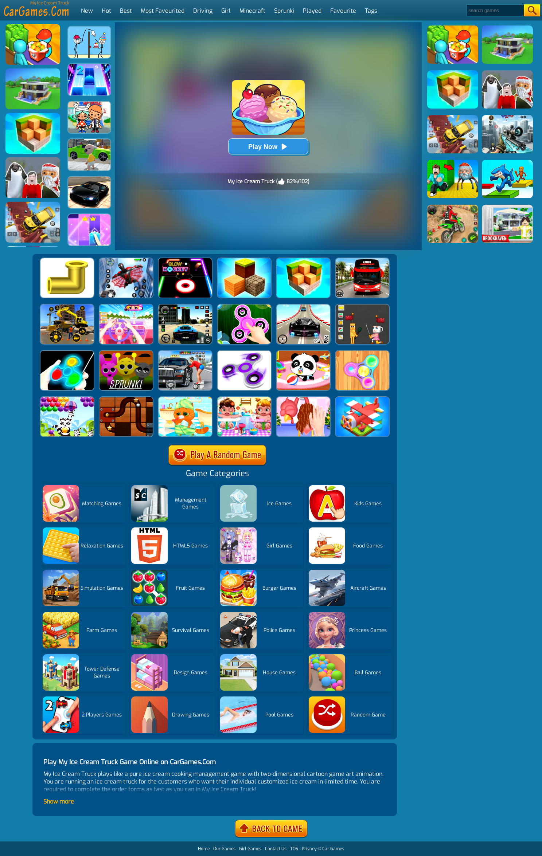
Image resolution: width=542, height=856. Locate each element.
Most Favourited (162, 11)
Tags (371, 11)
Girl (226, 11)
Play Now (268, 146)
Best (126, 11)
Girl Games (250, 849)
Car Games (333, 849)
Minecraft (252, 11)
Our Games (224, 849)
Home (204, 849)
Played (312, 11)
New (87, 11)
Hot (106, 11)
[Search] (495, 10)
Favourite (343, 11)
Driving (202, 11)
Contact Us (275, 849)
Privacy (309, 849)
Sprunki (284, 11)
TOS (294, 849)
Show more (58, 801)
